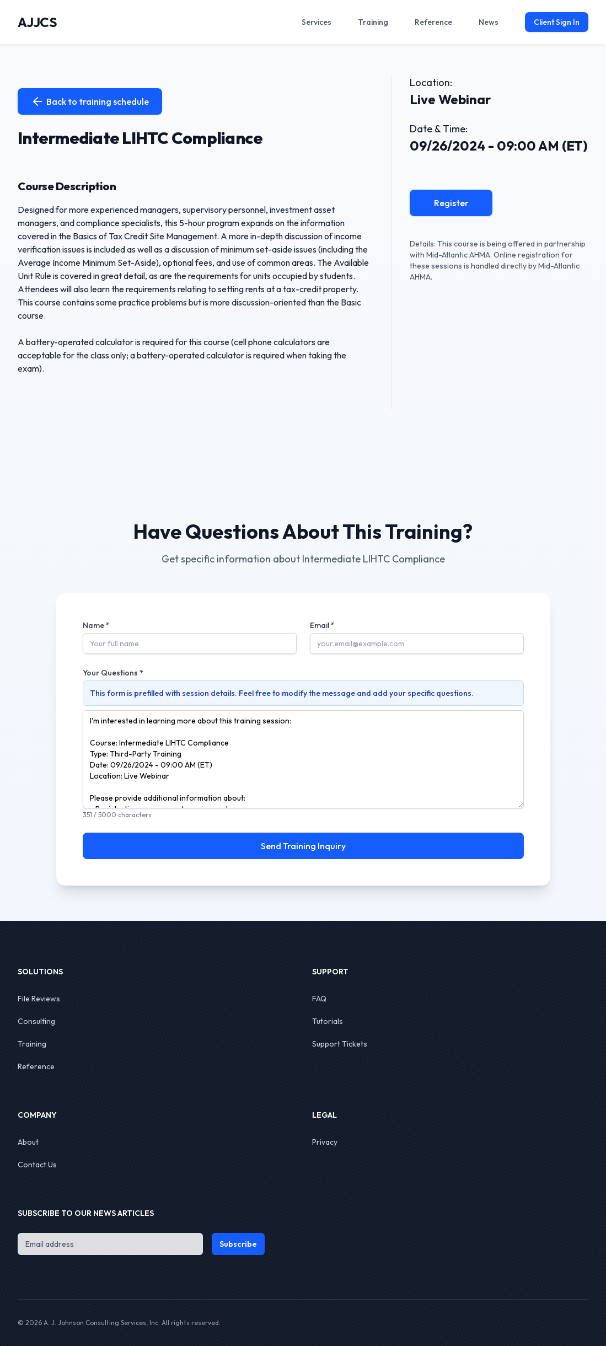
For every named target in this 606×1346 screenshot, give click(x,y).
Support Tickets (339, 1044)
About (28, 1142)
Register (451, 202)
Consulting (36, 1021)
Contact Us (37, 1165)
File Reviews (39, 999)
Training (32, 1044)
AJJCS (37, 22)
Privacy (324, 1142)
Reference (36, 1066)
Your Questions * (113, 673)
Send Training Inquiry (303, 845)
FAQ (319, 999)
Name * (96, 625)
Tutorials (327, 1021)
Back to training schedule (90, 101)
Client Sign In (557, 22)
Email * (322, 625)
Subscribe (238, 1244)
